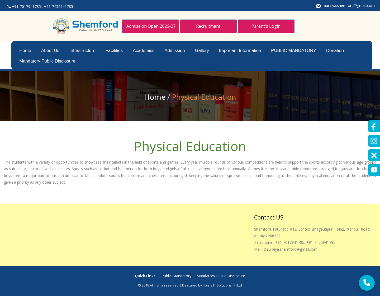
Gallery (202, 50)
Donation (335, 50)
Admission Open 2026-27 (150, 26)
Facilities (114, 50)
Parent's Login (266, 26)
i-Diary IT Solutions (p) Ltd (222, 285)
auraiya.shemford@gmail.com (349, 5)
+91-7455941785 (58, 6)
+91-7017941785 (27, 6)
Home (25, 50)
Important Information (240, 50)
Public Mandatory (177, 275)
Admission (174, 50)
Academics (143, 50)
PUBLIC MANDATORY (293, 50)
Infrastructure (82, 50)
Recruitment (208, 26)
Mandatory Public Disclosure (47, 61)
